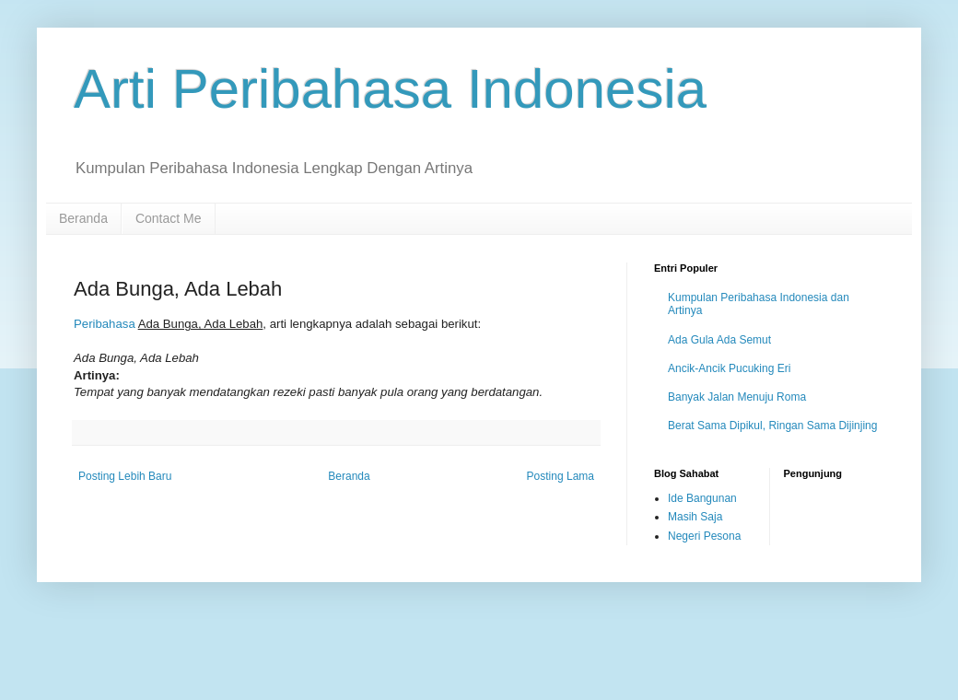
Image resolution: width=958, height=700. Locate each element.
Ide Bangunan (702, 498)
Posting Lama (560, 476)
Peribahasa (104, 324)
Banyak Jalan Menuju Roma (737, 397)
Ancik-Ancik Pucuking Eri (729, 368)
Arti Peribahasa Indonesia (390, 89)
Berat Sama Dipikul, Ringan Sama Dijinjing (772, 425)
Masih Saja (695, 516)
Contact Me (168, 218)
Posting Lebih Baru (124, 476)
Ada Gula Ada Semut (719, 339)
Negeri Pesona (704, 536)
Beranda (83, 218)
